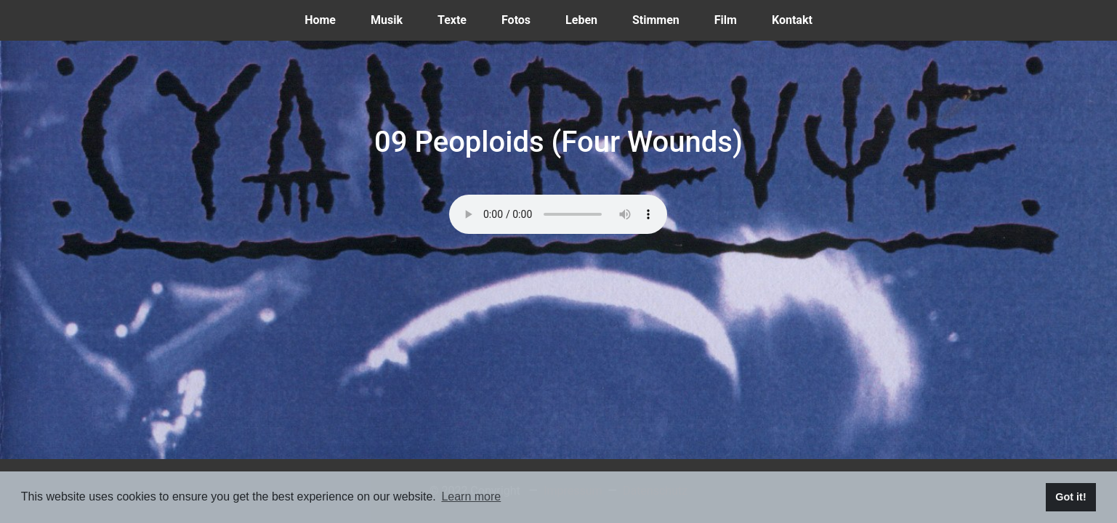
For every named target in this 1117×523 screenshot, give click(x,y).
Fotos (524, 19)
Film (734, 19)
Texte (460, 19)
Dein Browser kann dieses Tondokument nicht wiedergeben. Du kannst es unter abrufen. (558, 214)
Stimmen (664, 19)
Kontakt (801, 19)
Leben (590, 19)
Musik (395, 19)
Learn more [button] (471, 496)
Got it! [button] (1070, 497)
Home (329, 19)
